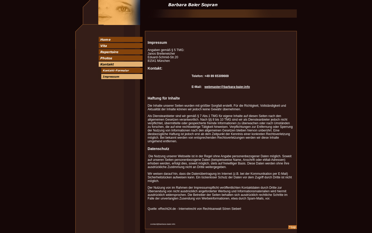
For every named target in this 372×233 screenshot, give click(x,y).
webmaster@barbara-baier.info (227, 87)
